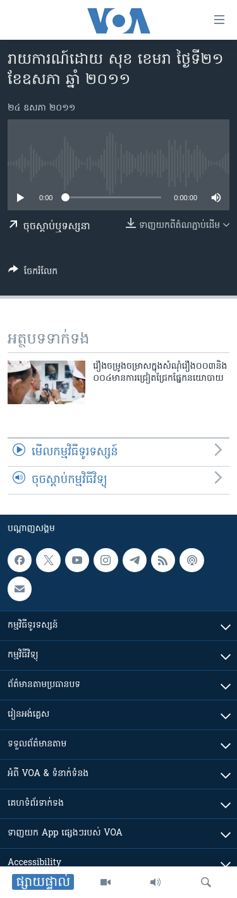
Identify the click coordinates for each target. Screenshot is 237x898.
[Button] (33, 273)
